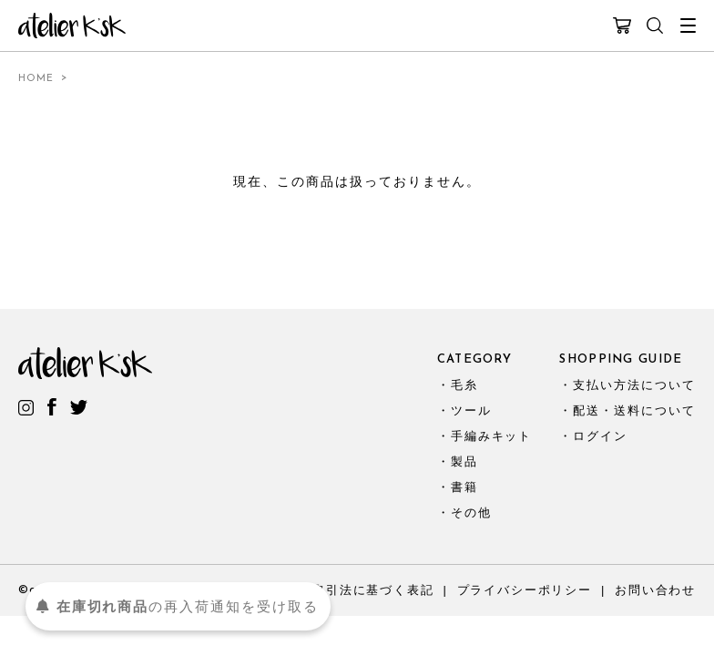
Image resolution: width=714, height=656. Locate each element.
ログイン (600, 436)
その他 (471, 512)
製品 (464, 461)
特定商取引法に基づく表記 (353, 590)
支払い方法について (634, 385)
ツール (471, 410)
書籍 (464, 487)
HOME (36, 79)
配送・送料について (634, 410)
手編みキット (492, 436)
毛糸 (464, 385)
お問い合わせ (655, 590)
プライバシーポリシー (524, 590)
